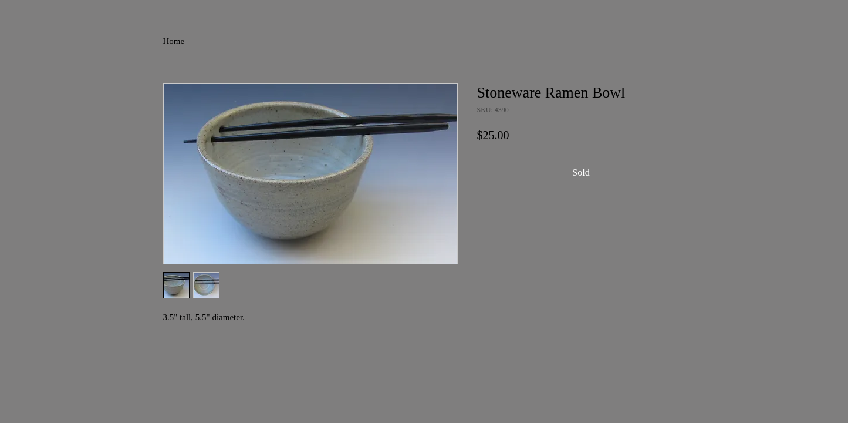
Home (174, 41)
